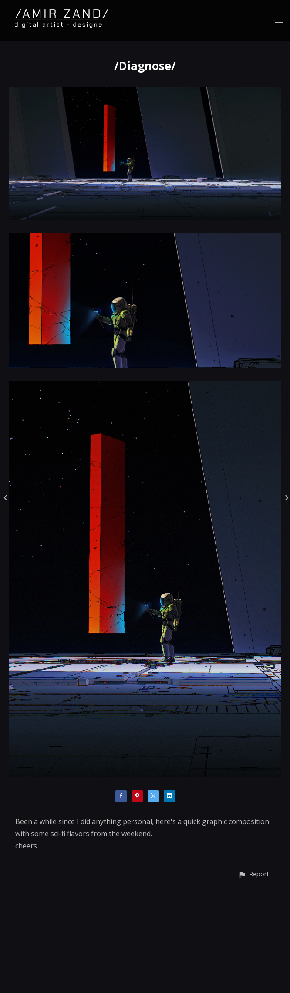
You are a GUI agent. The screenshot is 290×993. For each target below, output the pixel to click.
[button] (254, 874)
